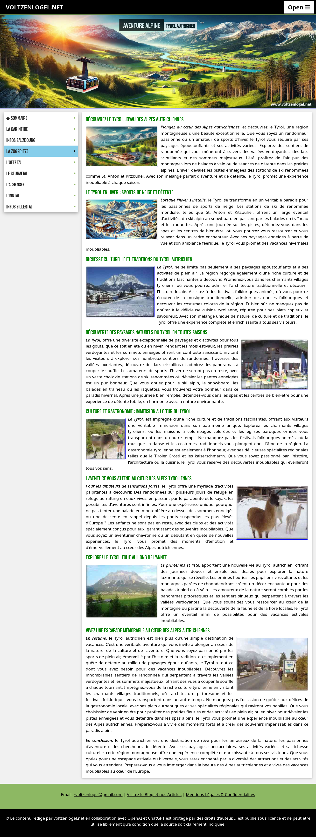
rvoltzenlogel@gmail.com (98, 794)
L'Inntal (41, 195)
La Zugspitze (41, 151)
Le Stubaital (41, 173)
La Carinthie (41, 129)
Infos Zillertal (41, 206)
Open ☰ (299, 7)
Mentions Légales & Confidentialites (220, 794)
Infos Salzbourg (41, 140)
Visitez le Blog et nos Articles (154, 794)
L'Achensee (41, 184)
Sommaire (41, 118)
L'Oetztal (41, 162)
